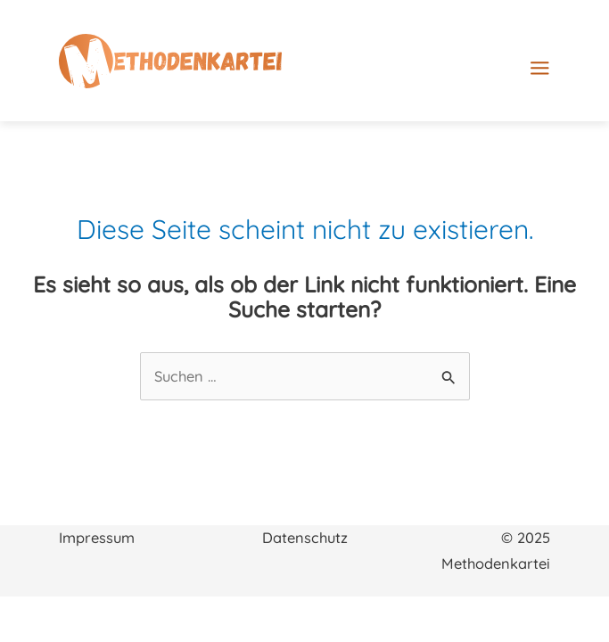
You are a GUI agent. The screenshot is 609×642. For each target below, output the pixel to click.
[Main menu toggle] (569, 68)
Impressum (97, 538)
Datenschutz (305, 538)
